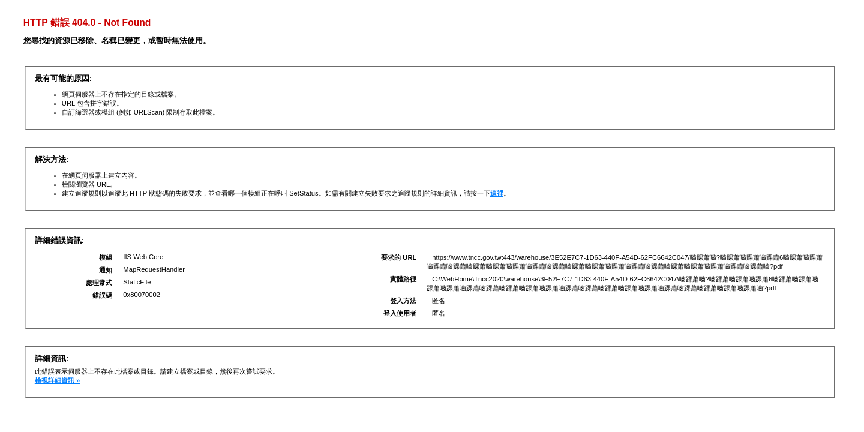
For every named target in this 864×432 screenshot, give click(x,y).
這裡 (496, 193)
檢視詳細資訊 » (57, 380)
